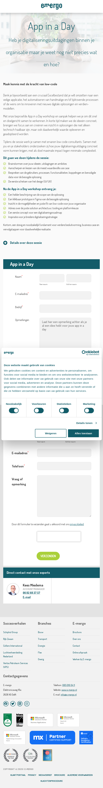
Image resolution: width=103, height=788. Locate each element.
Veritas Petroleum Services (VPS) (15, 665)
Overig (41, 659)
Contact (76, 645)
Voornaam (43, 284)
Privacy (32, 775)
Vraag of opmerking (19, 481)
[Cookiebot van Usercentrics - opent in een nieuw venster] (84, 352)
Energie (41, 645)
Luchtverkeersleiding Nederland (12, 654)
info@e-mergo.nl (69, 694)
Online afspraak (80, 652)
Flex (40, 652)
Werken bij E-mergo (82, 659)
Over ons (77, 639)
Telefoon (18, 466)
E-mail (27, 597)
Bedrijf (19, 307)
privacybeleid (77, 524)
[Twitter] (12, 703)
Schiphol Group (10, 632)
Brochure (77, 632)
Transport (42, 639)
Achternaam (71, 284)
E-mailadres (22, 294)
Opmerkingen (22, 320)
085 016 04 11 (68, 685)
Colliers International (12, 645)
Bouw (40, 632)
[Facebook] (6, 703)
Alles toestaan (83, 433)
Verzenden (48, 556)
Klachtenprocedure (52, 781)
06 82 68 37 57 (31, 592)
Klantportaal (18, 775)
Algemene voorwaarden (80, 775)
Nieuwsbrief (45, 775)
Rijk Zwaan (8, 639)
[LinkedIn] (19, 703)
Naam (18, 276)
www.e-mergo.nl (69, 689)
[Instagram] (26, 703)
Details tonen (84, 423)
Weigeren (50, 433)
